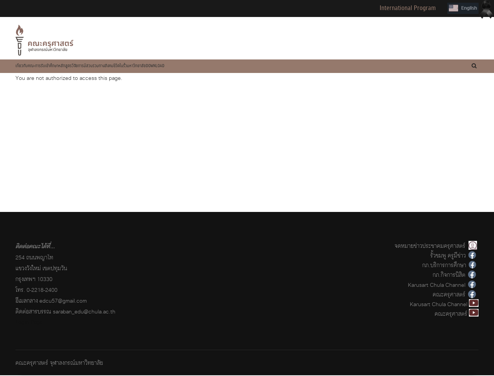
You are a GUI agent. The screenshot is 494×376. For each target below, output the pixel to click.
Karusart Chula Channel (436, 285)
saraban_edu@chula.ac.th (84, 312)
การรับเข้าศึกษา (78, 66)
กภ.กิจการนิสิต (449, 276)
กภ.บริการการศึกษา (444, 266)
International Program (407, 8)
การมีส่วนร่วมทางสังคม (186, 66)
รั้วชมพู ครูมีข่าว (448, 256)
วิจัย (143, 66)
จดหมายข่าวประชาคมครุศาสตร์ (429, 246)
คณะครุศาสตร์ (449, 295)
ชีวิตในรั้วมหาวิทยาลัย (246, 66)
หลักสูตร (116, 66)
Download (295, 66)
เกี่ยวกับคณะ (35, 66)
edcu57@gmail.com (63, 301)
